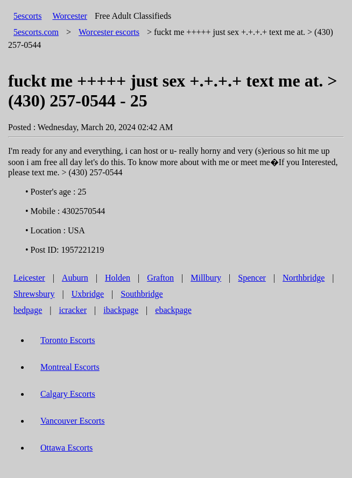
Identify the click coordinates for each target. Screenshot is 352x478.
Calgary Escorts (67, 393)
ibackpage (120, 310)
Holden (117, 277)
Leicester (29, 277)
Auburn (75, 277)
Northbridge (304, 277)
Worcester (69, 15)
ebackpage (173, 310)
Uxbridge (88, 293)
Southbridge (142, 293)
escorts (109, 32)
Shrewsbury (33, 293)
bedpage (27, 310)
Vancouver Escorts (72, 420)
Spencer (252, 277)
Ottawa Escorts (66, 447)
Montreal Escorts (70, 367)
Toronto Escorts (67, 340)
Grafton (160, 277)
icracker (73, 310)
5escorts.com (36, 32)
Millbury (206, 277)
